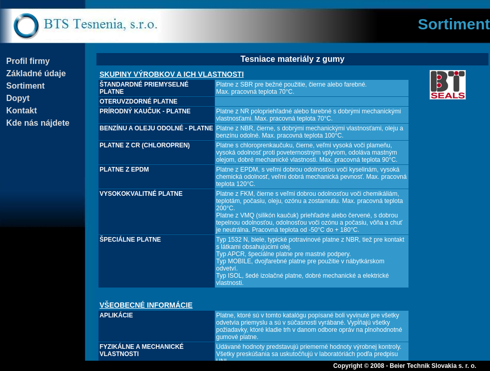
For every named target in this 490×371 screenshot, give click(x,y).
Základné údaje (36, 73)
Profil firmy (28, 61)
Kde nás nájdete (38, 123)
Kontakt (21, 110)
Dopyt (17, 98)
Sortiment (25, 85)
